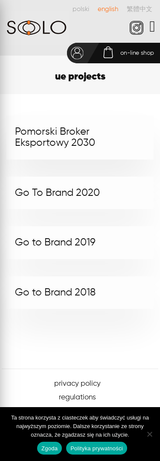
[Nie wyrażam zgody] (149, 434)
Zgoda (49, 448)
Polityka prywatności (96, 448)
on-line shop (137, 53)
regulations (77, 397)
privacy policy (77, 383)
